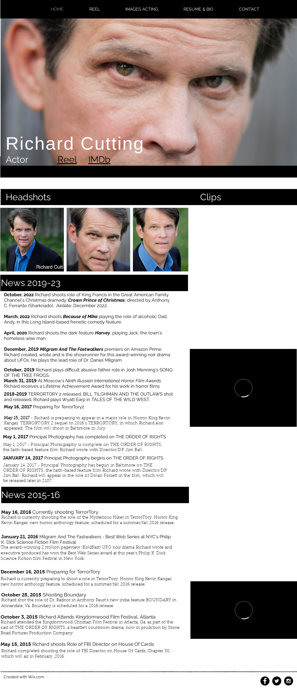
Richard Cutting (75, 143)
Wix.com (36, 677)
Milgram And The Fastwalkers (71, 349)
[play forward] (180, 239)
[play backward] (7, 239)
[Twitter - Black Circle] (276, 680)
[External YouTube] (243, 242)
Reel (67, 159)
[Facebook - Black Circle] (264, 680)
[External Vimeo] (243, 388)
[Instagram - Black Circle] (288, 680)
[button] (32, 239)
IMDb (99, 159)
